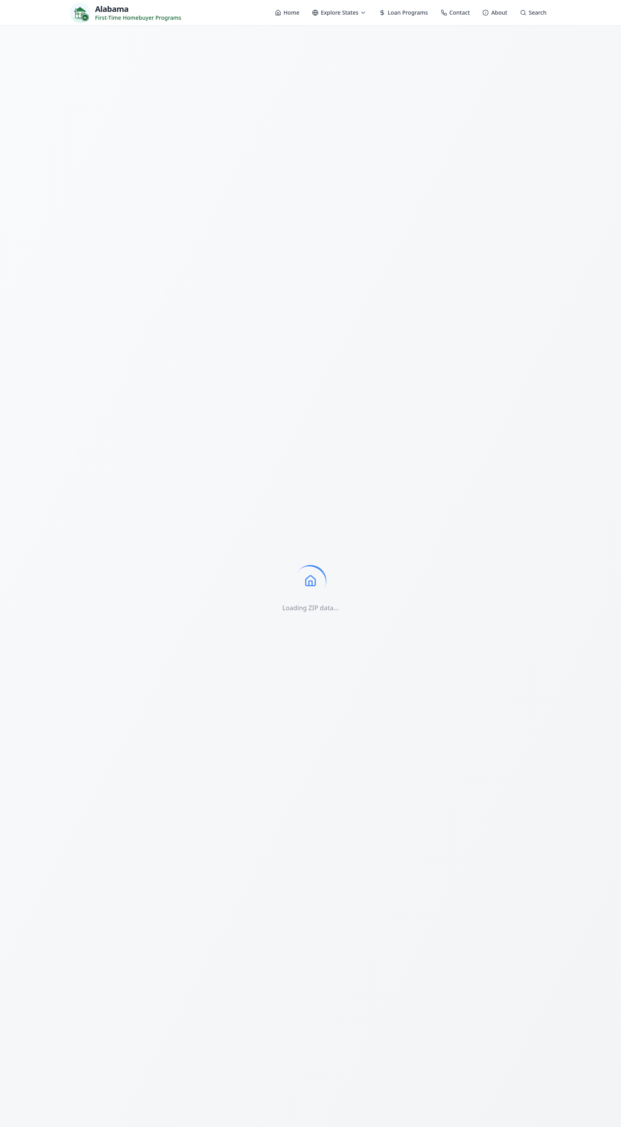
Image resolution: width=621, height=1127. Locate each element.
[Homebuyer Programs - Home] (125, 12)
